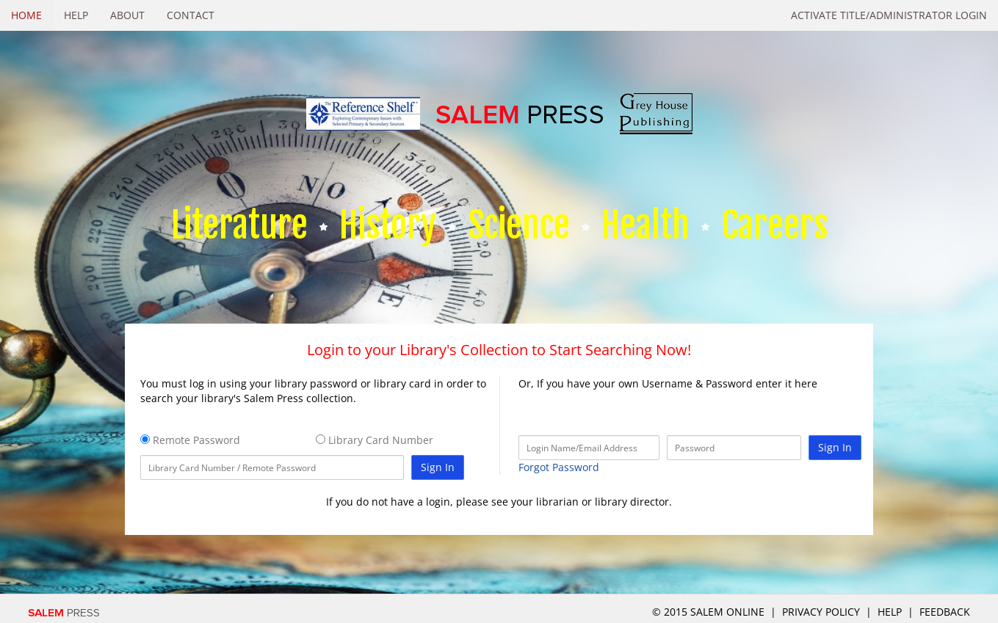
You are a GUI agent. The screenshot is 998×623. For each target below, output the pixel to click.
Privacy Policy (821, 612)
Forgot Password (558, 467)
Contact (190, 15)
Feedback (944, 612)
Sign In (438, 467)
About (127, 15)
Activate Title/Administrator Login (889, 15)
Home (26, 15)
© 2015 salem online (709, 612)
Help (76, 15)
